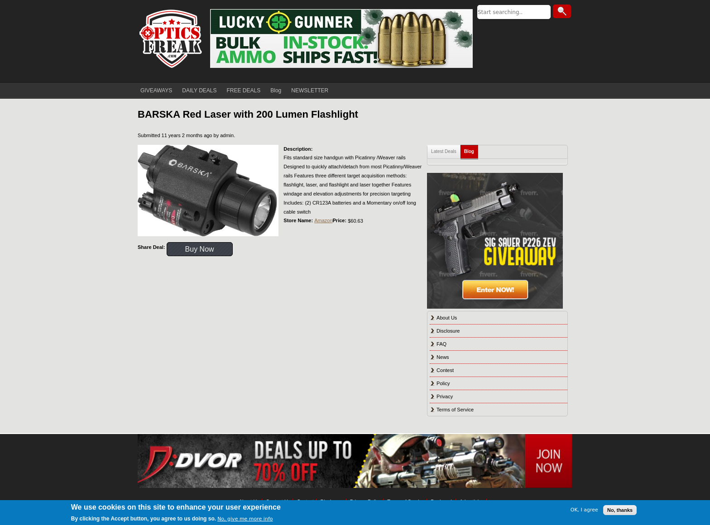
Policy (443, 383)
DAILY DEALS (199, 90)
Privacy (445, 396)
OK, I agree (584, 510)
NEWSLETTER (309, 90)
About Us (447, 317)
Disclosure (448, 331)
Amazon (323, 220)
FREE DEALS (244, 90)
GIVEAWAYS (156, 90)
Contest (445, 370)
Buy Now (199, 249)
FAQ (441, 344)
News (443, 357)
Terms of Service (455, 409)
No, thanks (620, 510)
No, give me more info (245, 519)
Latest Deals (443, 151)
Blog (275, 90)
